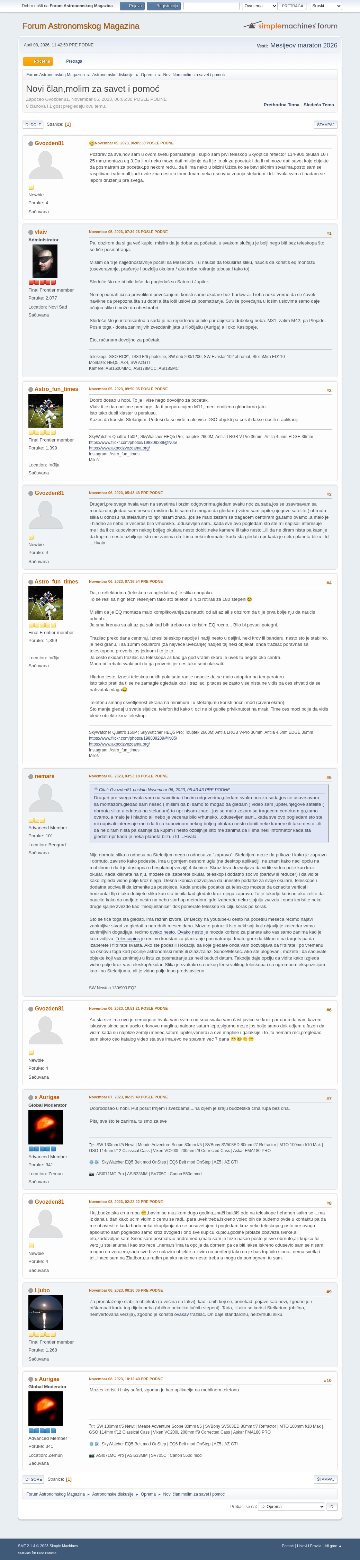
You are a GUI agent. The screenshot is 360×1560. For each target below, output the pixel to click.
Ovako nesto (190, 932)
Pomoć (288, 1546)
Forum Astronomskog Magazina (81, 25)
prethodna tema (281, 104)
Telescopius (128, 938)
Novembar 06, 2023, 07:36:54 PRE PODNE (126, 581)
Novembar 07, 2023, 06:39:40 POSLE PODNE (128, 1097)
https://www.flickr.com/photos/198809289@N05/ (133, 442)
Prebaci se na (243, 1506)
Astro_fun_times (56, 389)
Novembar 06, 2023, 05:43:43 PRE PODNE (126, 493)
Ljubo (42, 1290)
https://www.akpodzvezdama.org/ (119, 448)
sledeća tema (319, 104)
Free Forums (46, 1553)
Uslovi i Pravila (309, 1546)
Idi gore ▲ (333, 1546)
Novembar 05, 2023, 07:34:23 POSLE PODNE (128, 232)
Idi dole (33, 125)
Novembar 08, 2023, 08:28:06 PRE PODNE (126, 1290)
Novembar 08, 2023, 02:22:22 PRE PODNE (126, 1202)
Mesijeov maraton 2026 (304, 45)
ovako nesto (162, 932)
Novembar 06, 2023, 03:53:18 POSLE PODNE (128, 776)
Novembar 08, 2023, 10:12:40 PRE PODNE (126, 1379)
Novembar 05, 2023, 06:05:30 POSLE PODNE (134, 143)
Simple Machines (64, 1546)
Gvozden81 (49, 143)
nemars (44, 776)
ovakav (181, 1314)
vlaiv (41, 232)
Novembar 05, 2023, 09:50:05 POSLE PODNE (128, 389)
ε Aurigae (47, 1097)
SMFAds (24, 1553)
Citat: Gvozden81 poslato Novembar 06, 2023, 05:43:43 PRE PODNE (164, 789)
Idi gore (33, 1479)
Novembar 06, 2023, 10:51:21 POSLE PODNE (128, 1008)
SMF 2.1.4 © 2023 (33, 1546)
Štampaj (325, 125)
